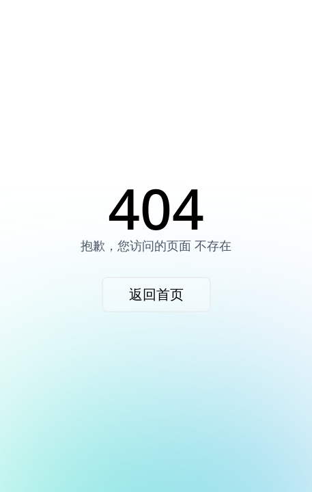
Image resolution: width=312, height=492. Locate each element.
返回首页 (156, 294)
